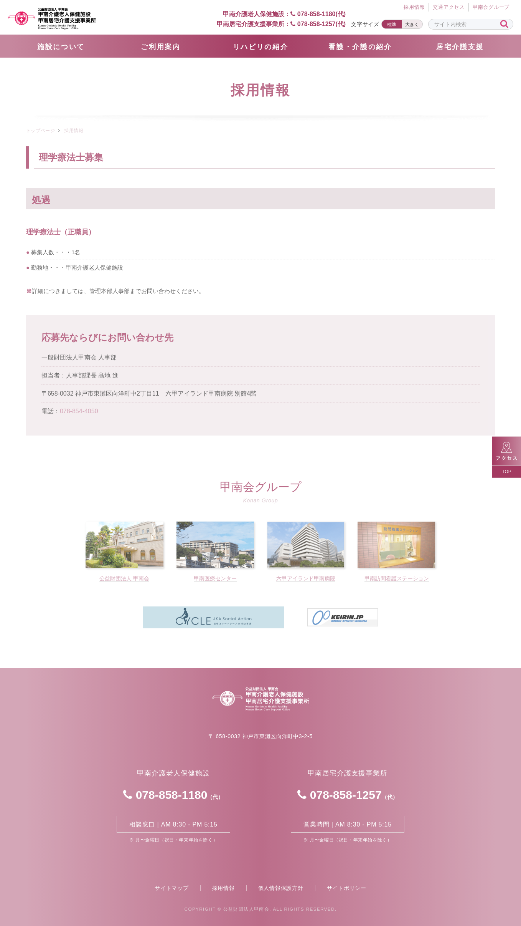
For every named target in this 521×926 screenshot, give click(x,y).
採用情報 (223, 888)
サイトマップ (172, 888)
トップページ (40, 130)
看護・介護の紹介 (360, 47)
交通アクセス (449, 7)
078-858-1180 (173, 795)
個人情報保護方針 (280, 888)
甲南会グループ (491, 7)
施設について (61, 47)
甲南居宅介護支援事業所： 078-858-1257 (281, 24)
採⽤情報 (414, 7)
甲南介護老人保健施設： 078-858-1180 (278, 14)
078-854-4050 (79, 411)
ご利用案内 (161, 47)
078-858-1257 (347, 795)
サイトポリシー (346, 888)
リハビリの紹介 (261, 47)
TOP (506, 471)
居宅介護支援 (460, 47)
